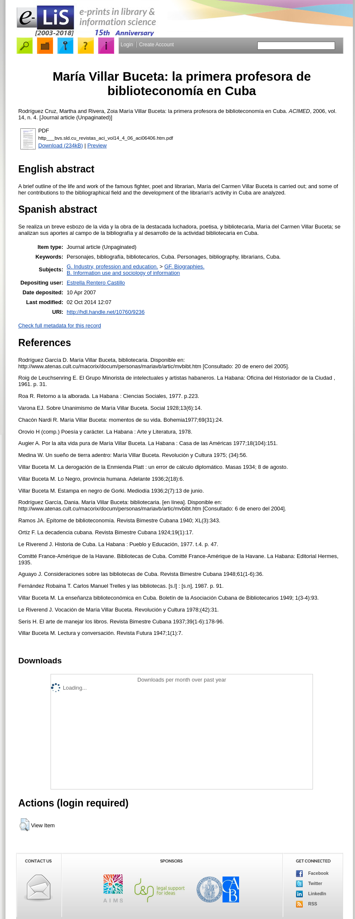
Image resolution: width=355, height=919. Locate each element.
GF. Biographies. (184, 266)
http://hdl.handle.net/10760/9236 (106, 312)
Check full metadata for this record (59, 325)
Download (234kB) (60, 145)
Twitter (309, 883)
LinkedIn (311, 894)
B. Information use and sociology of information (123, 273)
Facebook (312, 873)
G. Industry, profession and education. (112, 266)
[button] (24, 824)
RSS (306, 904)
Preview (97, 145)
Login (127, 45)
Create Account (156, 45)
